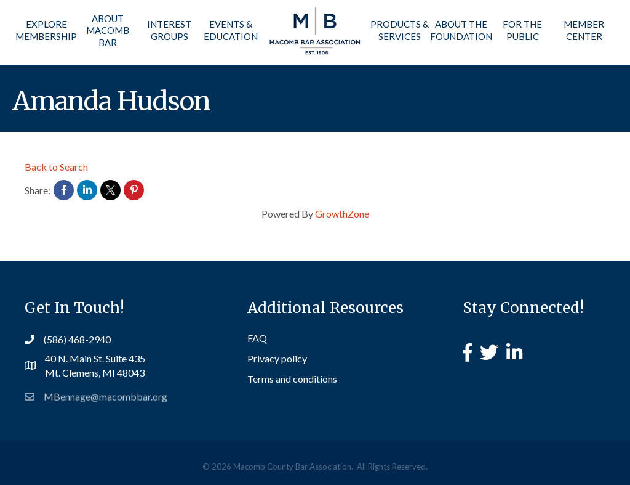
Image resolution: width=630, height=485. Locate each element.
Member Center (584, 30)
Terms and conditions (292, 379)
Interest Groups (169, 30)
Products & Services (399, 30)
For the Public (522, 30)
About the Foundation (461, 30)
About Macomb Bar (107, 30)
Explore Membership (46, 30)
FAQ (257, 338)
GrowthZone (342, 213)
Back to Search (56, 167)
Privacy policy (277, 358)
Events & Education (231, 30)
